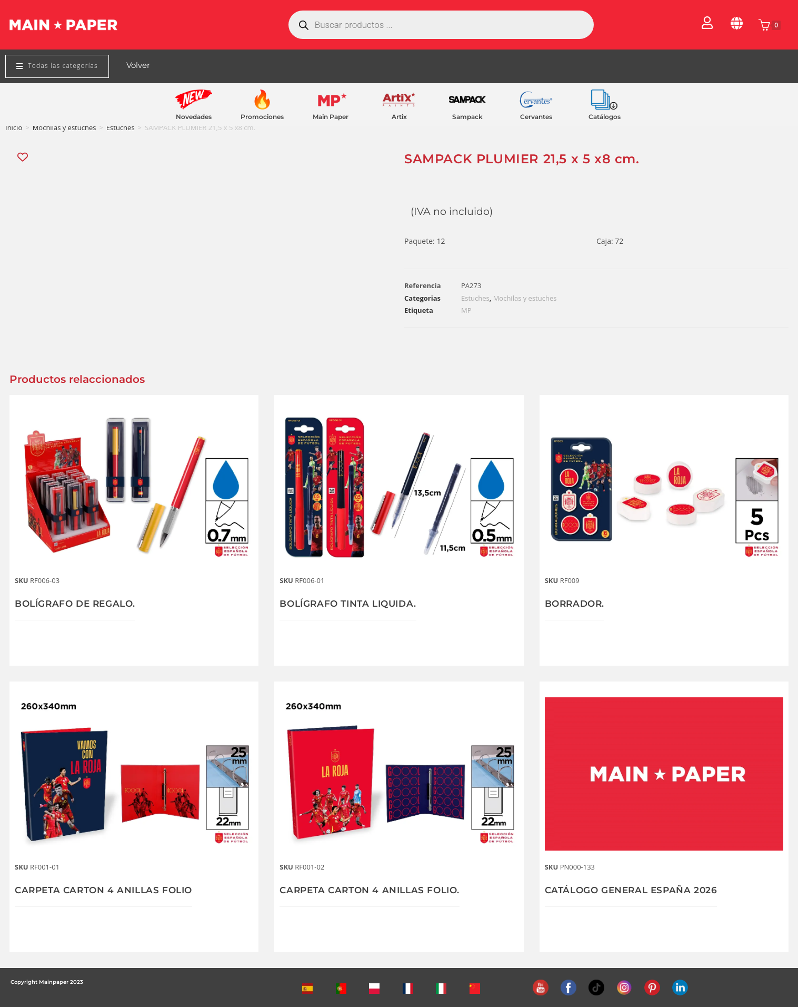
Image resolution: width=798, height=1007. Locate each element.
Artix (399, 117)
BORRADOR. (576, 603)
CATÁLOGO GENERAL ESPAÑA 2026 (635, 890)
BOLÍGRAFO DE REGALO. (79, 603)
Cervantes (536, 117)
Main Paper (330, 117)
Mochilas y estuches (64, 127)
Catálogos (604, 117)
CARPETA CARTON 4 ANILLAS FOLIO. (374, 890)
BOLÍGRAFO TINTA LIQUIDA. (352, 603)
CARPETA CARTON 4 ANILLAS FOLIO (108, 890)
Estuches (120, 127)
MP (466, 310)
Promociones (262, 117)
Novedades (194, 117)
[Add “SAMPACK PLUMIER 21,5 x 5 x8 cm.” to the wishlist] (23, 157)
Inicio (13, 127)
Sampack (467, 117)
